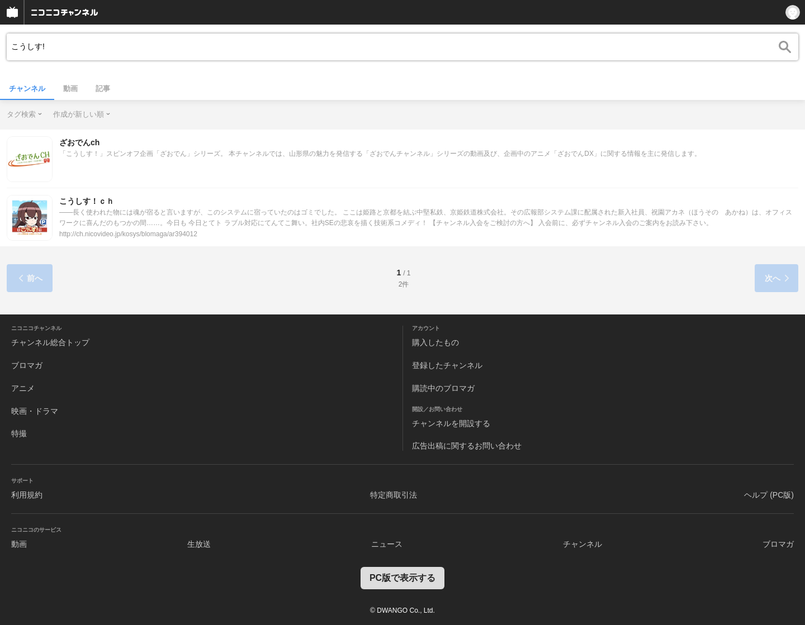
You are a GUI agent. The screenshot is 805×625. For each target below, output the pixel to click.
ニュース (386, 544)
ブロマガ (26, 365)
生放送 (199, 544)
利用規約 (26, 494)
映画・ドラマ (34, 411)
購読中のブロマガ (443, 388)
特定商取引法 (393, 494)
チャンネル (27, 88)
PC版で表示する (402, 578)
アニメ (23, 388)
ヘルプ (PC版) (769, 494)
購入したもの (435, 342)
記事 (103, 88)
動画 (70, 88)
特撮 (19, 433)
